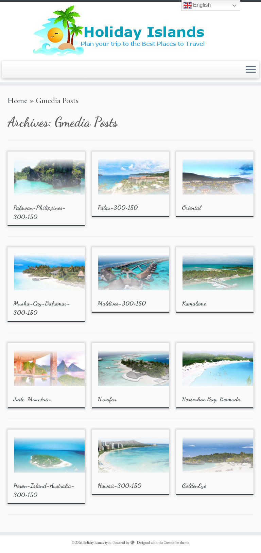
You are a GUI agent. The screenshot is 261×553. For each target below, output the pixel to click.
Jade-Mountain (31, 399)
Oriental (191, 207)
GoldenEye (194, 485)
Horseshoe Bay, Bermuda (211, 399)
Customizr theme (176, 542)
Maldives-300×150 (122, 303)
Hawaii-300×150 (119, 485)
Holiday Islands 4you (97, 542)
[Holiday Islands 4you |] (130, 30)
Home (17, 100)
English (197, 5)
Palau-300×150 (118, 207)
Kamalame (194, 303)
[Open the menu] (251, 70)
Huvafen (107, 399)
